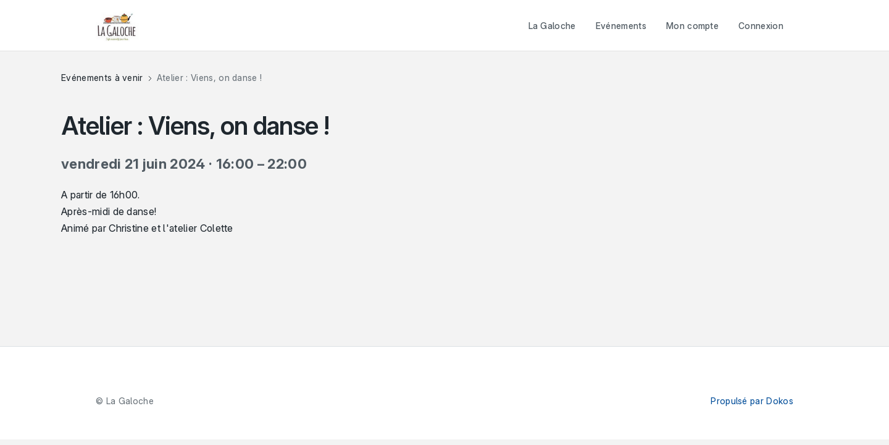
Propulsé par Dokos (752, 401)
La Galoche (552, 25)
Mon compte (692, 25)
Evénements (621, 25)
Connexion (760, 25)
